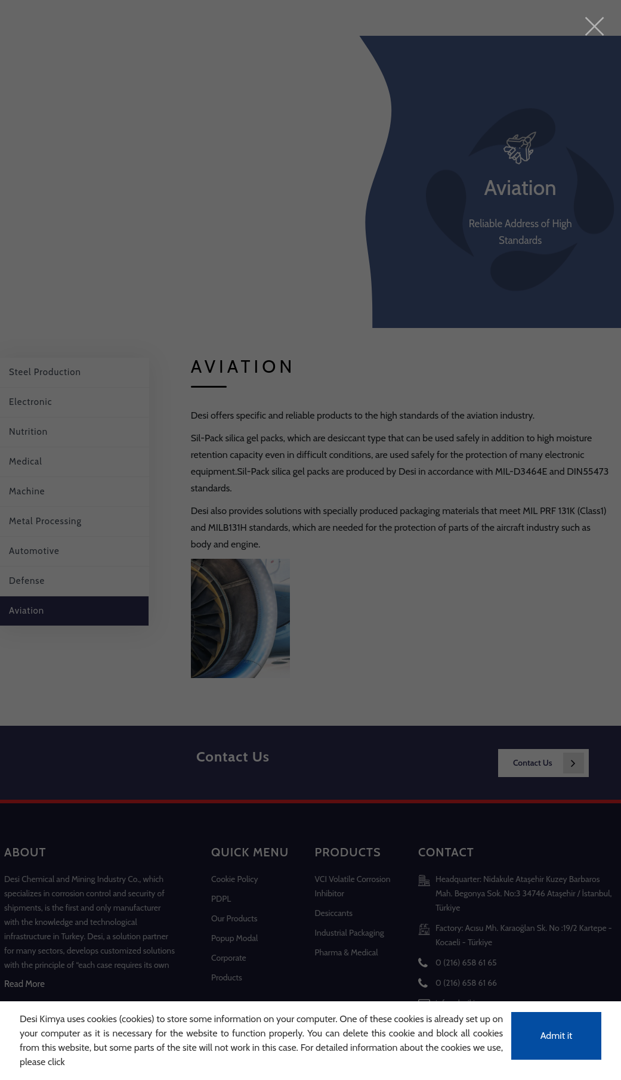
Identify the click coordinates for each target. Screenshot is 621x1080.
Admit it (556, 1035)
